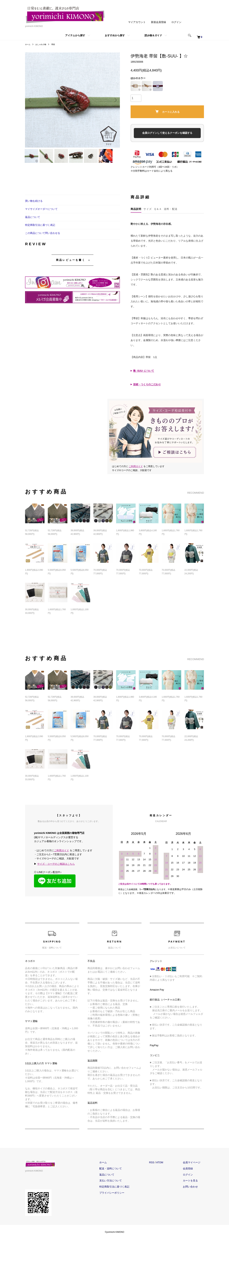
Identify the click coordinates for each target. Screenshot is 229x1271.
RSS (158, 1176)
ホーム (28, 44)
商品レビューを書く (70, 273)
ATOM (166, 1176)
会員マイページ (195, 1176)
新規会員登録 (158, 22)
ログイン (176, 22)
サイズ (147, 222)
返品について (32, 230)
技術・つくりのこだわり (147, 398)
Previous (30, 100)
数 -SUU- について (143, 384)
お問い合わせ (193, 1200)
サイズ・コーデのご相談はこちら (56, 877)
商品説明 (136, 222)
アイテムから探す (75, 35)
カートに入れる (167, 111)
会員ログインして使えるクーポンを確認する (167, 132)
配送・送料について (121, 1182)
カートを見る (193, 1194)
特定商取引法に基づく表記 (40, 238)
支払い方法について (121, 1194)
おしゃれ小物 (42, 44)
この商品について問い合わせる (42, 246)
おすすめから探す (115, 35)
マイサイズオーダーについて (41, 222)
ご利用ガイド (136, 480)
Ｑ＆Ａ (158, 222)
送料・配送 (170, 222)
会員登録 (191, 1182)
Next (114, 100)
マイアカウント (137, 22)
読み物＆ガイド (153, 35)
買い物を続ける (34, 214)
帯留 (57, 44)
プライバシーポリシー (122, 1206)
